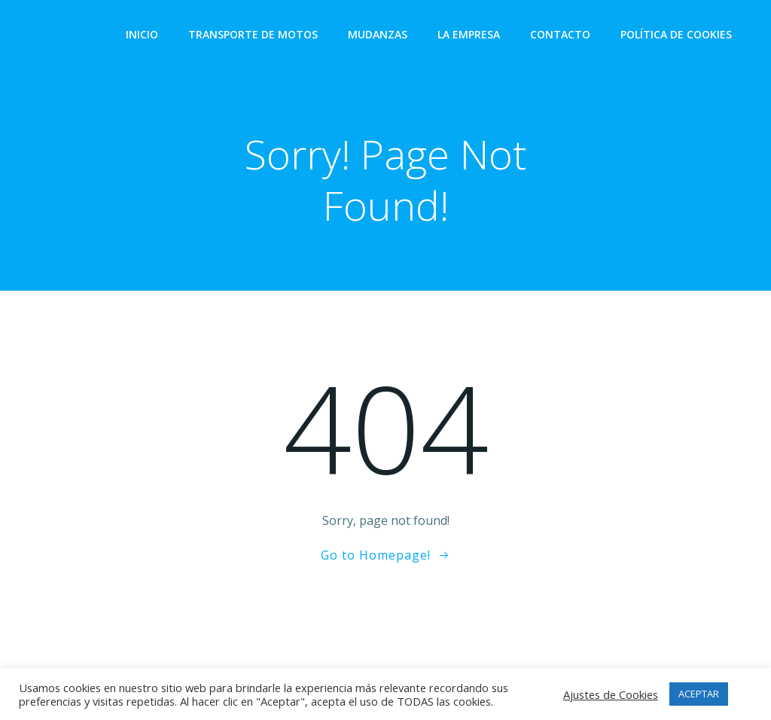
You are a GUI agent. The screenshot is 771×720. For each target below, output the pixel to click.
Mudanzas (377, 34)
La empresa (468, 34)
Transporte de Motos (253, 34)
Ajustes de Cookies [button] (610, 694)
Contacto (560, 34)
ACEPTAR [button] (698, 693)
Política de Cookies (676, 34)
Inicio (142, 34)
